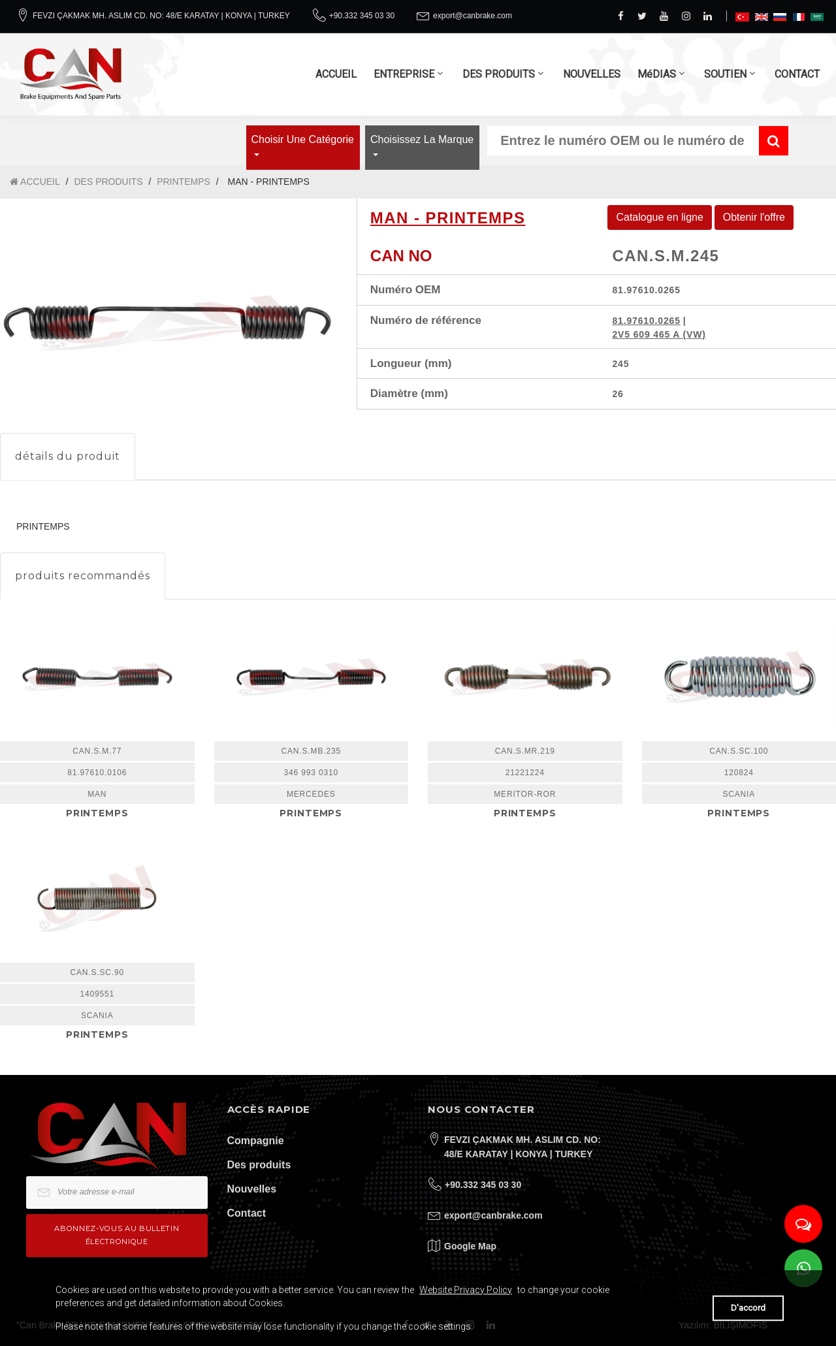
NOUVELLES (591, 74)
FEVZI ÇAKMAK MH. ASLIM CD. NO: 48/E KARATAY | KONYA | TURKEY (161, 15)
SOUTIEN (725, 74)
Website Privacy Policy (465, 1290)
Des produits (259, 1164)
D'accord (748, 1308)
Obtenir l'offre (754, 217)
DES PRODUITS (498, 74)
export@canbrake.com (472, 15)
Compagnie (255, 1140)
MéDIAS (656, 74)
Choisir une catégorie (302, 139)
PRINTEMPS (183, 181)
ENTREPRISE (404, 74)
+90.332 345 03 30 (361, 15)
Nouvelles (252, 1188)
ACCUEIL (336, 74)
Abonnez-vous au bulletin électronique (116, 1234)
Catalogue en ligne (659, 217)
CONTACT (797, 74)
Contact (246, 1213)
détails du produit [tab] (67, 456)
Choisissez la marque (422, 139)
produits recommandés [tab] (82, 575)
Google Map (470, 1246)
